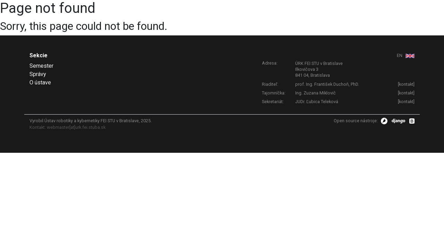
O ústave (40, 82)
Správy (37, 74)
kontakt (406, 84)
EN (400, 55)
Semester (41, 65)
